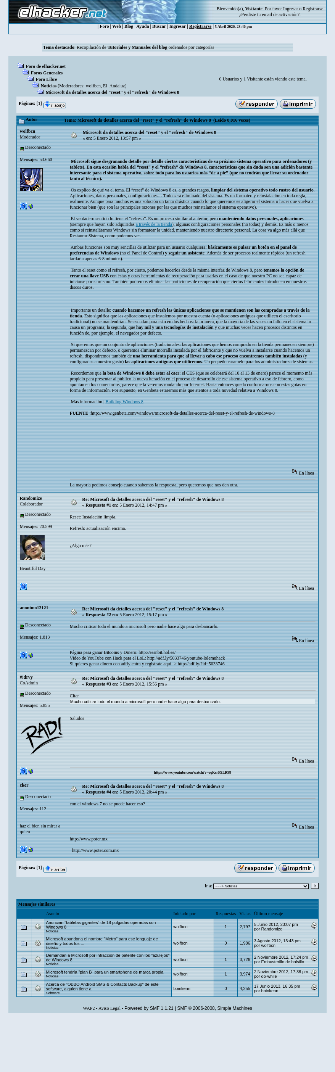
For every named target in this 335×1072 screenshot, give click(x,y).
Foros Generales (47, 73)
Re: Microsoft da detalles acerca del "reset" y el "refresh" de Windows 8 (153, 499)
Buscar (159, 26)
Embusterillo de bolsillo (282, 961)
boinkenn (181, 988)
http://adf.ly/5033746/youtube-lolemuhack (186, 658)
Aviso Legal (109, 1008)
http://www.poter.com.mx (95, 850)
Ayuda (142, 26)
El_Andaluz (114, 86)
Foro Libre (46, 79)
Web (116, 26)
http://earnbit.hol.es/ (157, 652)
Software (53, 993)
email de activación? (281, 14)
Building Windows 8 (124, 401)
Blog (128, 26)
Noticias (48, 86)
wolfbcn (93, 86)
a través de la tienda (154, 224)
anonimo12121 (34, 607)
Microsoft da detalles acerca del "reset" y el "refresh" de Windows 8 (112, 92)
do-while (269, 976)
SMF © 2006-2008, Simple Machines (214, 1008)
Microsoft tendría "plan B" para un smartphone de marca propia (104, 972)
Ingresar (290, 8)
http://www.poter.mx (89, 839)
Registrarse (200, 26)
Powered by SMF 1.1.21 (149, 1008)
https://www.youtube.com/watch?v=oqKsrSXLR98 (192, 772)
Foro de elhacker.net (46, 66)
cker (24, 785)
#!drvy (26, 677)
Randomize (31, 498)
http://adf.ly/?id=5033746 (201, 663)
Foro (104, 26)
